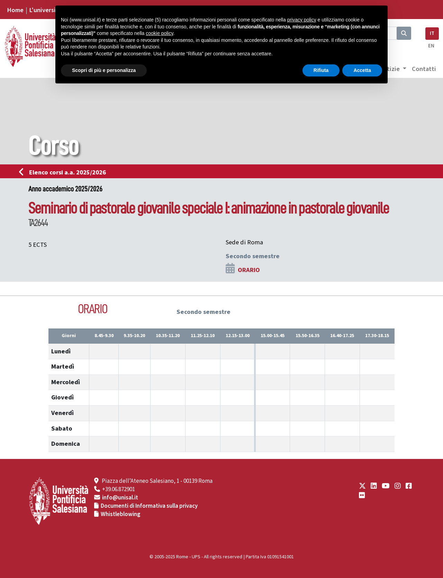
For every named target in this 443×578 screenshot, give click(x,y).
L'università (45, 10)
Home (15, 10)
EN (431, 45)
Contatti (424, 68)
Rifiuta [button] (321, 70)
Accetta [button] (362, 70)
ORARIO (249, 269)
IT (432, 33)
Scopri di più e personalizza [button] (104, 70)
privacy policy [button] (301, 19)
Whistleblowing (121, 514)
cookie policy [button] (159, 33)
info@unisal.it (120, 498)
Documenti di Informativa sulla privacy (149, 506)
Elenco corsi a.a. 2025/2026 (64, 172)
